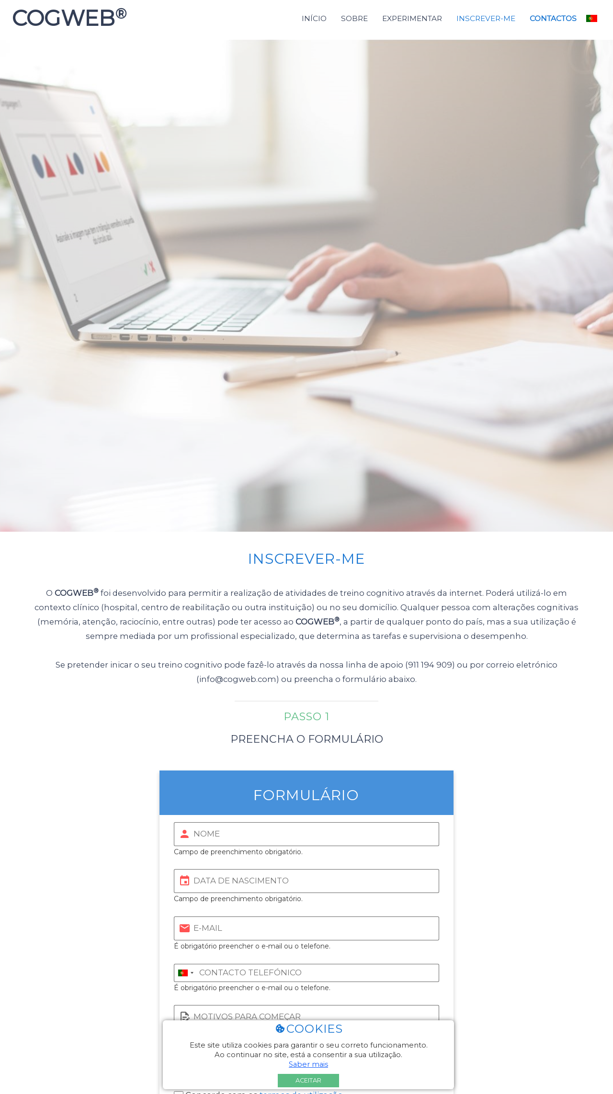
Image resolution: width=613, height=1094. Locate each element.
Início (314, 18)
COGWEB (66, 18)
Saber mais (308, 1064)
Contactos (553, 18)
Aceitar (308, 1080)
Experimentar (412, 18)
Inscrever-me (485, 18)
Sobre (354, 18)
